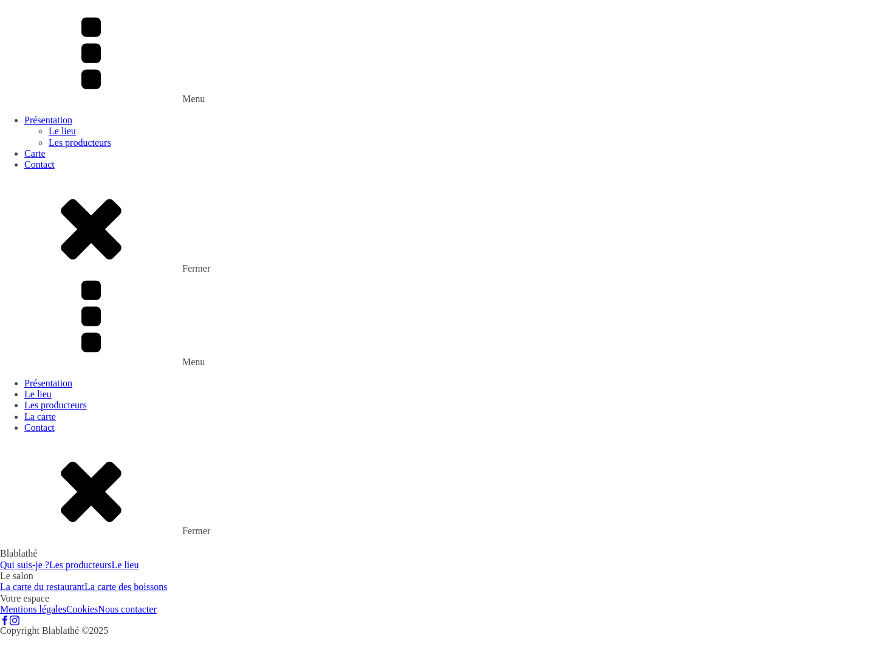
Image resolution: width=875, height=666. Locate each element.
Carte (35, 153)
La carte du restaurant (42, 587)
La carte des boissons (125, 587)
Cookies (82, 609)
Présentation (48, 120)
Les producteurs (80, 142)
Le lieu (62, 131)
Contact (39, 164)
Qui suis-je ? (24, 565)
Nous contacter (127, 609)
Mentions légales (33, 609)
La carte (40, 416)
